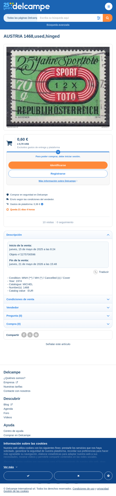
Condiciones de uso (84, 488)
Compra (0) (13, 323)
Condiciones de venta (20, 299)
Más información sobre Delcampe (58, 181)
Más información (65, 467)
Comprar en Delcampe (17, 435)
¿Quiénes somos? (14, 378)
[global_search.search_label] (70, 18)
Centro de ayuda (13, 430)
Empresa (11, 382)
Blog (8, 404)
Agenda (8, 408)
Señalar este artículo (58, 344)
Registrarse (58, 173)
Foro (6, 413)
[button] (99, 18)
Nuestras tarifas (13, 386)
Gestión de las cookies (16, 491)
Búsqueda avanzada (58, 24)
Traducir (101, 272)
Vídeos (8, 417)
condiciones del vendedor (40, 199)
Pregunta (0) (14, 315)
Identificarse (58, 165)
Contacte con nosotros (17, 390)
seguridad (28, 194)
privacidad (103, 488)
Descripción (14, 234)
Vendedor (12, 307)
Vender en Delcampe (16, 439)
